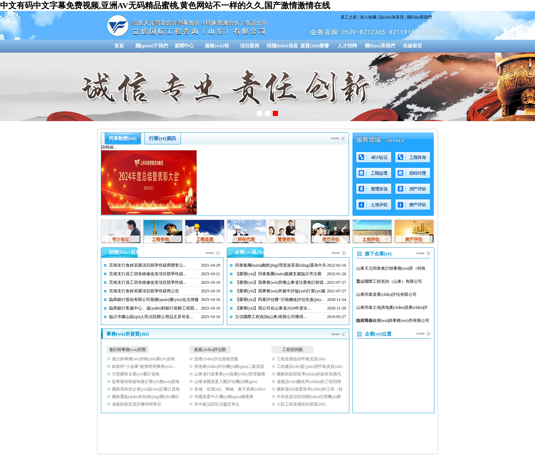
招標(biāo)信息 (282, 45)
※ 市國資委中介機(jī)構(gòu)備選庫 (221, 396)
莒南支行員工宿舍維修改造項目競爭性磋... (147, 273)
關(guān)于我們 (152, 45)
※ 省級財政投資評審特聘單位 (134, 404)
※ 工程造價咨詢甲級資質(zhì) (298, 359)
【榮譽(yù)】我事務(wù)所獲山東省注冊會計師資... (281, 282)
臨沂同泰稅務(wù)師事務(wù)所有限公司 (392, 320)
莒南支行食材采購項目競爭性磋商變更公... (147, 265)
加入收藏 (368, 17)
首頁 (119, 45)
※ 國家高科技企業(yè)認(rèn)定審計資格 (143, 389)
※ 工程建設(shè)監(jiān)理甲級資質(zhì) (307, 366)
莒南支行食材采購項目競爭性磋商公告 (144, 291)
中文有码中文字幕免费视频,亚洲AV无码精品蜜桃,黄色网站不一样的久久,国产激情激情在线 (165, 5)
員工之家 (348, 17)
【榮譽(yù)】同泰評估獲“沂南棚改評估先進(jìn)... (279, 299)
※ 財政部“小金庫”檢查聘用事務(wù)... (141, 366)
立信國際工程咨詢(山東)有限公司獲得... (271, 316)
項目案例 (249, 45)
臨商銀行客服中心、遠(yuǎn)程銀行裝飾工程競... (153, 308)
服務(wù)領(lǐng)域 (217, 47)
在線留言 (412, 45)
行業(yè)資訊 (162, 138)
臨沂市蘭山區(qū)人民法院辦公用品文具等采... (151, 316)
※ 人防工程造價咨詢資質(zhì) (298, 404)
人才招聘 (347, 45)
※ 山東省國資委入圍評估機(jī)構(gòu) (223, 381)
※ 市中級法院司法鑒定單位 (214, 404)
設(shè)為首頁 (391, 17)
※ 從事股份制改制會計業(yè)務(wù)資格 (143, 381)
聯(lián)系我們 (419, 17)
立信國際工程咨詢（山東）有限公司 (389, 281)
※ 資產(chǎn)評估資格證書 (213, 359)
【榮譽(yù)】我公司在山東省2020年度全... (273, 308)
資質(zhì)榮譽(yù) (314, 47)
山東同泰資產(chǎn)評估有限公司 (386, 294)
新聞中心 (184, 45)
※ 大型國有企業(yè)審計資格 (133, 374)
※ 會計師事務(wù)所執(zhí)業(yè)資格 (141, 359)
